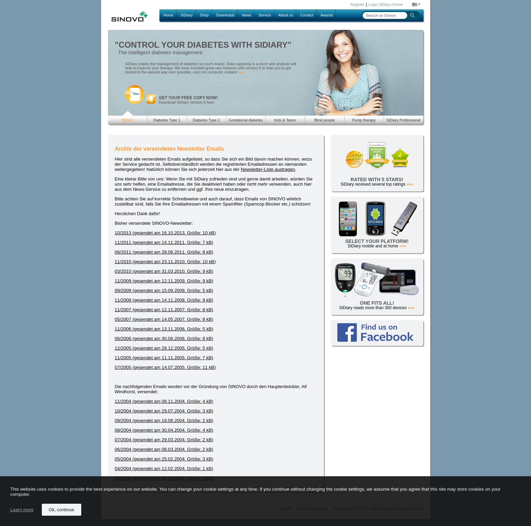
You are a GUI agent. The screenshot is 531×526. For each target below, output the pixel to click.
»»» (241, 72)
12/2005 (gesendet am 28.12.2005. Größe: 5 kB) (164, 348)
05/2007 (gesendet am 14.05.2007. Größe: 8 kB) (164, 319)
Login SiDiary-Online (386, 4)
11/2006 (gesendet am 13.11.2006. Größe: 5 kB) (164, 328)
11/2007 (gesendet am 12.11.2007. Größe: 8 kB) (164, 309)
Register (357, 4)
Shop (204, 15)
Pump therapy (363, 120)
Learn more (22, 509)
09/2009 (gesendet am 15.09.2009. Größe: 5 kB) (164, 290)
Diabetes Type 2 (206, 120)
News (246, 15)
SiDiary (187, 15)
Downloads (225, 15)
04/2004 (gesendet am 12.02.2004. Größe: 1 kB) (164, 468)
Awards (327, 15)
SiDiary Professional (403, 120)
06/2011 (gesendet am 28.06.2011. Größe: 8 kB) (164, 252)
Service (264, 15)
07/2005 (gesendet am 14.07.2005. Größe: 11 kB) (165, 367)
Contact (306, 15)
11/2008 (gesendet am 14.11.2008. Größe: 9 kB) (164, 300)
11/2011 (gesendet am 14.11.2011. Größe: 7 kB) (164, 242)
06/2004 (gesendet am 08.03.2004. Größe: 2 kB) (164, 449)
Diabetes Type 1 (166, 120)
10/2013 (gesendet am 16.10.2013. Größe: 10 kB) (165, 232)
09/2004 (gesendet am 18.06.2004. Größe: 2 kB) (164, 420)
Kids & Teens (285, 120)
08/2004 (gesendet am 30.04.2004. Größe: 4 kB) (164, 430)
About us (285, 15)
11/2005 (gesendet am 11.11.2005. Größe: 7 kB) (164, 357)
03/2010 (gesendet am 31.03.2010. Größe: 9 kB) (164, 271)
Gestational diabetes (245, 120)
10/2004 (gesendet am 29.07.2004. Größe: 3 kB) (164, 410)
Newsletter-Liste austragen (268, 169)
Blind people (324, 120)
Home (168, 15)
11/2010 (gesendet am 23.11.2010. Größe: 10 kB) (165, 261)
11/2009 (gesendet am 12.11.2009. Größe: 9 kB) (164, 280)
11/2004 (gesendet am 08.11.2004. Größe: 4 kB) (164, 401)
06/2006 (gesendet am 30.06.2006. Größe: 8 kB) (164, 338)
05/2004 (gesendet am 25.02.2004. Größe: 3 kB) (164, 458)
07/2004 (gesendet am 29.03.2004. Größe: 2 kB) (164, 439)
